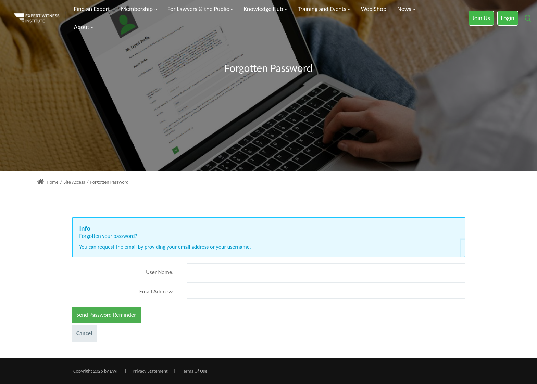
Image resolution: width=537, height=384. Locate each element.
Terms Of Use (194, 371)
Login (507, 18)
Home (47, 182)
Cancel (84, 333)
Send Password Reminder (106, 314)
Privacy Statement (150, 371)
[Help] (173, 275)
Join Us (481, 18)
